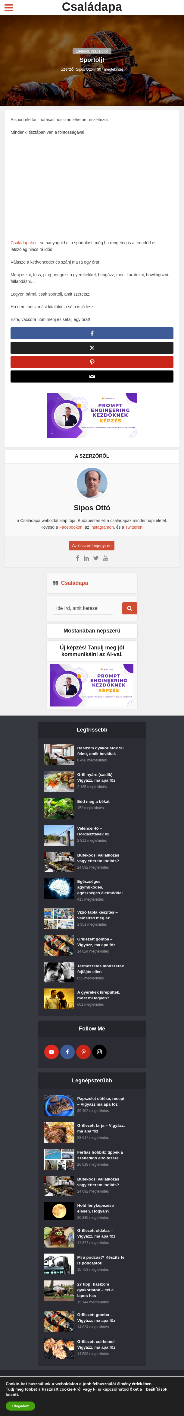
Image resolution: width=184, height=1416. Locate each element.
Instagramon (102, 529)
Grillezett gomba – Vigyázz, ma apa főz (97, 946)
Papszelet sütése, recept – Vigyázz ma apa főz (97, 1115)
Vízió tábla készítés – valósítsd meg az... (98, 920)
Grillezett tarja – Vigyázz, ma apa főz (97, 1144)
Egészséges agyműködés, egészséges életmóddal (100, 890)
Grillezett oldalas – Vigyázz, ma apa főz (97, 1251)
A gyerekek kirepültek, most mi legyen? (99, 1006)
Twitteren (133, 529)
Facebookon (71, 529)
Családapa (92, 6)
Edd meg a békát (94, 804)
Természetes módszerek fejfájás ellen (96, 976)
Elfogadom (20, 1406)
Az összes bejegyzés (92, 547)
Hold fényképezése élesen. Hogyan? (96, 1224)
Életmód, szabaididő (92, 51)
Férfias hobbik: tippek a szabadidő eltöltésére (101, 1171)
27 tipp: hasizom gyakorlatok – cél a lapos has (96, 1307)
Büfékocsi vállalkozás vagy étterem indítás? (99, 861)
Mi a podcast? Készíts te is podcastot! (99, 1278)
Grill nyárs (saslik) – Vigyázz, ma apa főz (97, 780)
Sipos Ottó (84, 69)
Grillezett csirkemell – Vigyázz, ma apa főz (99, 1363)
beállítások (156, 1389)
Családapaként (25, 242)
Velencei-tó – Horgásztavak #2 (94, 834)
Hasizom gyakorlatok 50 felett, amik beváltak (100, 753)
